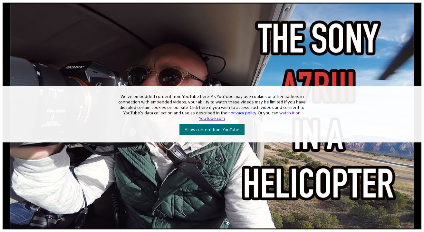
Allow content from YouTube (212, 129)
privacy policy (243, 112)
